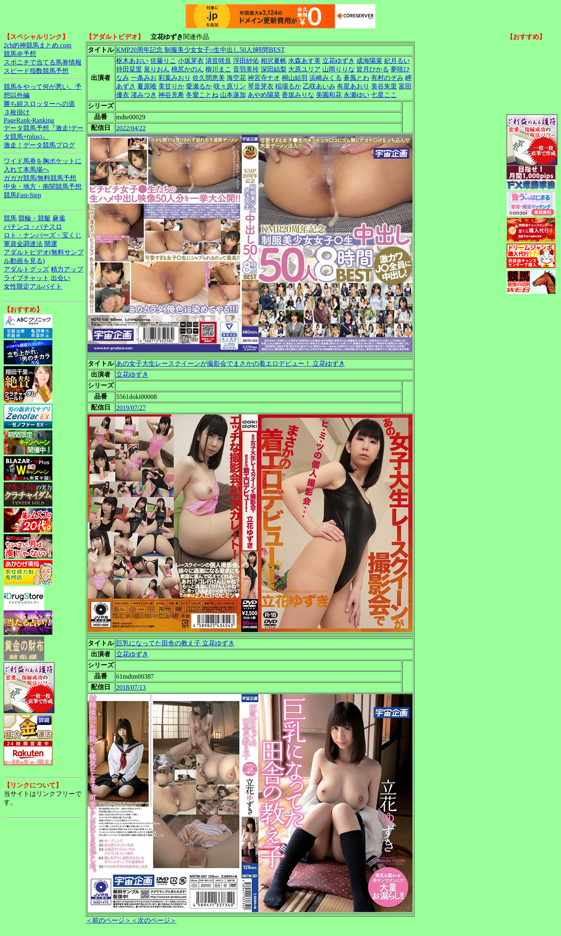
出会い (60, 277)
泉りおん (157, 69)
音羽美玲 (246, 69)
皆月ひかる (372, 69)
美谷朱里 (384, 86)
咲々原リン (230, 86)
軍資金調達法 (23, 243)
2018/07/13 (131, 687)
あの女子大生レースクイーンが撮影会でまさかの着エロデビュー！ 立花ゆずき (230, 363)
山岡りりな (338, 69)
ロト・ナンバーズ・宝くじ (43, 235)
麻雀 (58, 218)
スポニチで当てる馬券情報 (43, 62)
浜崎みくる (325, 77)
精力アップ (67, 269)
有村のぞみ (387, 77)
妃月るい (397, 60)
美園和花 (329, 94)
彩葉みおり (174, 77)
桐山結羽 (295, 77)
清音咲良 (218, 60)
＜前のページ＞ (108, 920)
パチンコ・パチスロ (33, 226)
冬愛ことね (202, 94)
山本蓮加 (233, 94)
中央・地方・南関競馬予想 (43, 186)
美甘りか (171, 86)
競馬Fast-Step (22, 195)
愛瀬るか (199, 86)
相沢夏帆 (274, 60)
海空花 (236, 77)
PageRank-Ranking (29, 120)
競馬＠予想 (20, 53)
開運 (50, 243)
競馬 (10, 218)
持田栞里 (129, 69)
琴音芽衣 (261, 86)
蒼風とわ (356, 77)
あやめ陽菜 (264, 94)
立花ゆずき (338, 60)
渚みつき (144, 94)
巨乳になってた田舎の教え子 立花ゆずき (175, 643)
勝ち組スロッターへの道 (39, 103)
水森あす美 (304, 60)
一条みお (144, 77)
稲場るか (288, 86)
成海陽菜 (369, 60)
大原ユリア (304, 69)
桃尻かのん (187, 69)
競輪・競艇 (34, 218)
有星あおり (353, 86)
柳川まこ (218, 69)
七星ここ (384, 94)
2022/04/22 (131, 128)
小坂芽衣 (191, 60)
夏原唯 (147, 86)
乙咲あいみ (319, 86)
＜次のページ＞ (154, 920)
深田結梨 (274, 69)
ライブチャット (26, 277)
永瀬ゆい (356, 94)
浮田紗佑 (246, 60)
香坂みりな (298, 94)
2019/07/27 (131, 407)
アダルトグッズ (26, 269)
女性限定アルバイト (33, 286)
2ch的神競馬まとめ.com (37, 45)
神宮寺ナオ (264, 77)
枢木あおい (132, 60)
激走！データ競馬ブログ (39, 145)
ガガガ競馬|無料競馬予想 (40, 178)
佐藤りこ (163, 60)
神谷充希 (171, 94)
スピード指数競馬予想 (36, 70)
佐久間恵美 (208, 77)
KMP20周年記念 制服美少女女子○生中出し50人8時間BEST (200, 49)
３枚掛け (17, 112)
